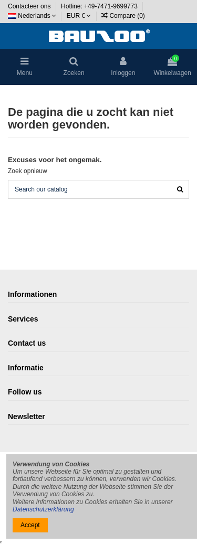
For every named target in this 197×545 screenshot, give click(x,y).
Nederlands (32, 15)
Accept (30, 525)
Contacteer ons (30, 6)
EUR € (79, 15)
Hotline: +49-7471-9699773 (100, 6)
